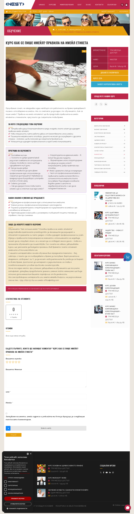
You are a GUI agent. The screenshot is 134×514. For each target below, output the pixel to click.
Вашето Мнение (14, 371)
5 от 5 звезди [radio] (19, 363)
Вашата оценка (13, 360)
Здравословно (99, 141)
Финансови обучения (102, 169)
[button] (17, 508)
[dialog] (18, 481)
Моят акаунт (108, 12)
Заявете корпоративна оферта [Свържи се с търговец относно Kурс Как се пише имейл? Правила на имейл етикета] (109, 85)
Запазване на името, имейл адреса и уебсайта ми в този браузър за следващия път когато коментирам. (45, 419)
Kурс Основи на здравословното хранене (65, 467)
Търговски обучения (102, 166)
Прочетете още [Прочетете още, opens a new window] (25, 473)
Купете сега (97, 79)
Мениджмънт (75, 30)
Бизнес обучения (100, 130)
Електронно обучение (102, 134)
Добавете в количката (110, 73)
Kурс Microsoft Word (57, 479)
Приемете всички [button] (17, 498)
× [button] (30, 454)
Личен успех (99, 152)
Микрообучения (100, 162)
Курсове (62, 30)
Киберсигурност (100, 144)
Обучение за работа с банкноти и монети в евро (68, 491)
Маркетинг (98, 155)
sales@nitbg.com (16, 11)
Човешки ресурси (100, 173)
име (8, 393)
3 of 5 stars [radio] (13, 363)
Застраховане (99, 137)
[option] (46, 75)
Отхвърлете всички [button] (17, 504)
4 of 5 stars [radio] (16, 363)
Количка (123, 12)
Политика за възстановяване (71, 507)
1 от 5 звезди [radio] (7, 363)
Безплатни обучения (102, 127)
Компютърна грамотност (103, 148)
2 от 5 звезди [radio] (10, 363)
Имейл (9, 404)
